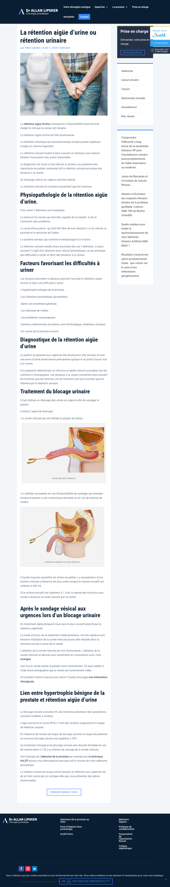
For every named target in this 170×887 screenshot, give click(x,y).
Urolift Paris (66, 834)
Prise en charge (140, 7)
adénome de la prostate (54, 756)
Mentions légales (124, 820)
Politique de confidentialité (126, 827)
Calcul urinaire (130, 80)
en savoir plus (132, 52)
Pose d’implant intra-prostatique (71, 827)
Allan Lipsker (32, 47)
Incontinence (129, 107)
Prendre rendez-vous (64, 792)
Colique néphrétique (125, 847)
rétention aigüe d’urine (37, 124)
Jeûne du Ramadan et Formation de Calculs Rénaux (134, 180)
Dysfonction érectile (133, 98)
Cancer (125, 89)
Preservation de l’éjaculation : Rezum (126, 837)
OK (63, 881)
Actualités (68, 17)
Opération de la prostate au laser (74, 820)
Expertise (100, 7)
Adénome (64, 47)
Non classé (127, 116)
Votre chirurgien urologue (76, 7)
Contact (84, 16)
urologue (25, 659)
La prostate (118, 7)
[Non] (166, 879)
